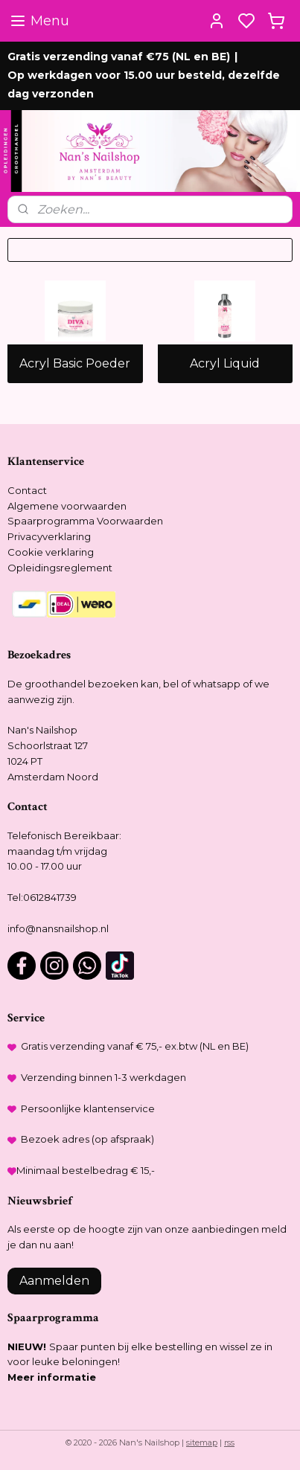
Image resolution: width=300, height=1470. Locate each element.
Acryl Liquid (225, 364)
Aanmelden (54, 1281)
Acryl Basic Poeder (74, 364)
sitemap (201, 1442)
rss (229, 1442)
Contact (27, 490)
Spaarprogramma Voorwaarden (85, 521)
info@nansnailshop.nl (58, 928)
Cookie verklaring (50, 552)
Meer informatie (51, 1377)
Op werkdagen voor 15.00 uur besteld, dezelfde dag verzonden (143, 84)
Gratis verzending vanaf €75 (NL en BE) (118, 56)
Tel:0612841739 (42, 897)
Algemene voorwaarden (67, 506)
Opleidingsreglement (59, 568)
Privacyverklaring (49, 536)
